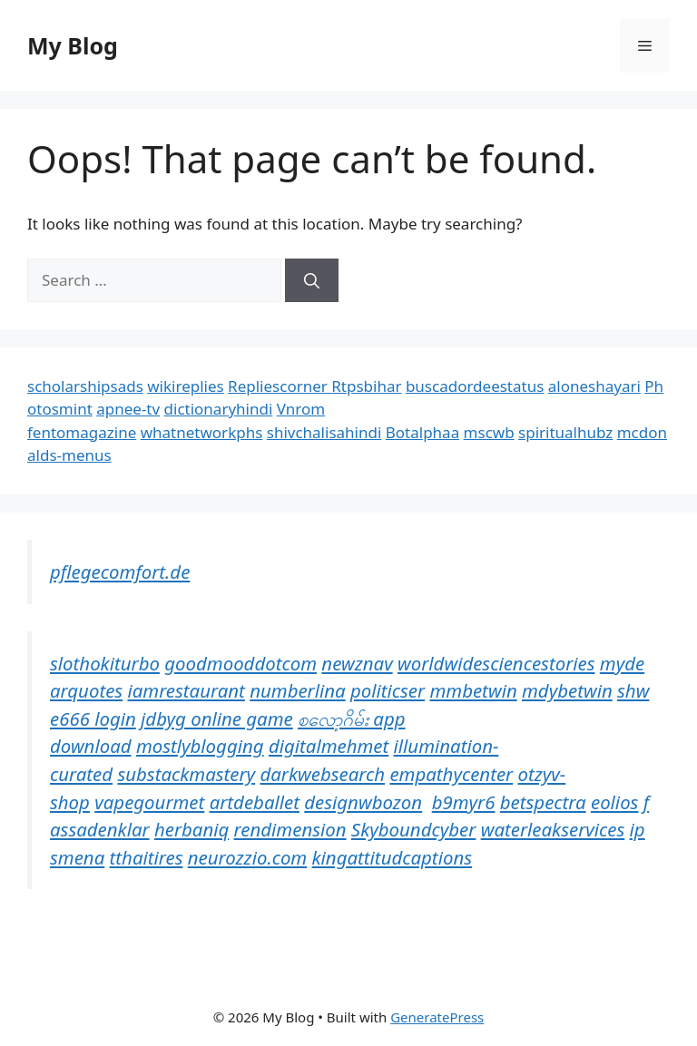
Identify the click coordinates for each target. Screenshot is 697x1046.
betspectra (543, 802)
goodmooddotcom (240, 663)
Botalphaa (422, 432)
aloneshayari (594, 386)
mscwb (489, 432)
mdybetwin (567, 690)
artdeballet (254, 802)
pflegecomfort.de (120, 571)
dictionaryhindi (218, 408)
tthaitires (146, 857)
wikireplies (185, 386)
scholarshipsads (85, 386)
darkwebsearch (322, 774)
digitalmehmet (328, 745)
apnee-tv (128, 408)
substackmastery (186, 774)
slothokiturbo (105, 663)
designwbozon (363, 802)
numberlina (297, 690)
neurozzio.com (247, 857)
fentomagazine (81, 432)
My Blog (72, 45)
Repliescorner (279, 386)
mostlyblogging (200, 745)
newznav (356, 663)
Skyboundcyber (413, 829)
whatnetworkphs (202, 432)
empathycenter (451, 774)
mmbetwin (472, 690)
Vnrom (301, 408)
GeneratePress (437, 1017)
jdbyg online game (217, 718)
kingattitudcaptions (392, 857)
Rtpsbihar (366, 386)
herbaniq (191, 829)
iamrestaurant (185, 690)
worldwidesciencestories (496, 663)
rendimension (290, 829)
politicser (387, 690)
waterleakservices (553, 829)
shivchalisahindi (324, 432)
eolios (614, 802)
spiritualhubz (565, 432)
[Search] (312, 280)
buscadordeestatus (475, 386)
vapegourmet (149, 802)
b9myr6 (464, 802)
